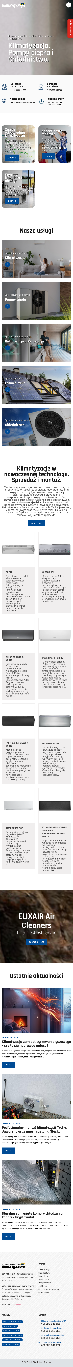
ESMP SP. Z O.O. (30, 1362)
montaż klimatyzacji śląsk (12, 1335)
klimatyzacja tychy (10, 1326)
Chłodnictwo (44, 1273)
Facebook (17, 1304)
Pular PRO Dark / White (15, 659)
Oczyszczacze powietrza (49, 1289)
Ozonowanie (43, 1293)
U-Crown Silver (51, 743)
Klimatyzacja (44, 1270)
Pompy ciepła (44, 1283)
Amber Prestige (14, 828)
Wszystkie (36, 523)
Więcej (8, 1065)
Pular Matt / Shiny (52, 657)
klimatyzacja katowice (11, 1330)
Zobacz (12, 158)
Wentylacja (43, 1276)
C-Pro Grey (48, 572)
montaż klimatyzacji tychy (12, 1321)
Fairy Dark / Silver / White (17, 744)
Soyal (9, 572)
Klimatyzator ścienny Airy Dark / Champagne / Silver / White (54, 832)
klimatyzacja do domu (11, 1344)
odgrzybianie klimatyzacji (12, 1340)
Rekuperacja (43, 1279)
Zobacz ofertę (36, 942)
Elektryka (42, 1286)
